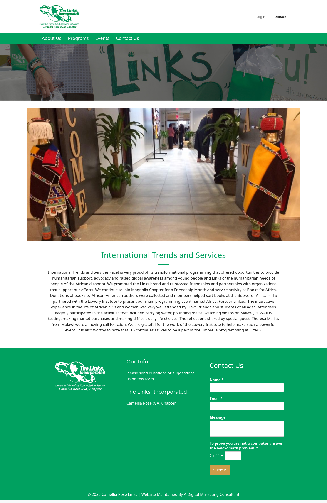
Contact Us (127, 38)
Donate (280, 16)
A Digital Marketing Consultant (212, 494)
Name (216, 380)
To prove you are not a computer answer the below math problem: (246, 446)
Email (216, 398)
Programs (78, 38)
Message (217, 417)
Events (102, 38)
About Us (51, 38)
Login (260, 16)
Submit (219, 470)
